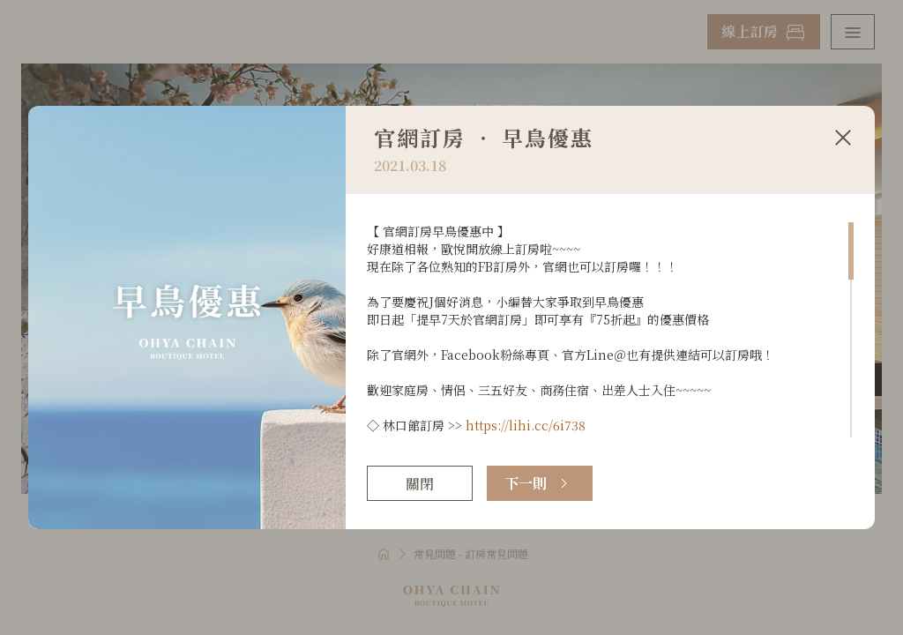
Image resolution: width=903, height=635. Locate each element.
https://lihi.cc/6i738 (526, 425)
